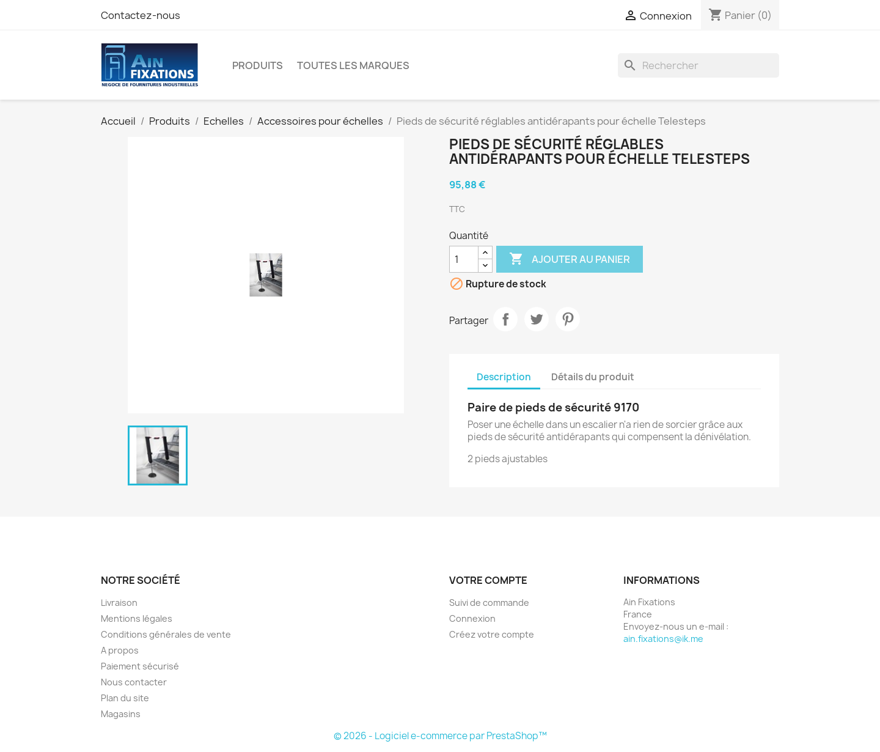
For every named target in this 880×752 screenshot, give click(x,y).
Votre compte (488, 580)
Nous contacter (134, 682)
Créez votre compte (491, 634)
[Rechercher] (698, 65)
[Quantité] (464, 259)
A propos (120, 650)
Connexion (472, 618)
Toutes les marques (353, 65)
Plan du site (125, 698)
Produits (257, 65)
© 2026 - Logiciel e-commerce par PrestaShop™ (440, 735)
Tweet (536, 319)
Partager (505, 319)
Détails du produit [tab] (592, 376)
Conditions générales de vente (166, 634)
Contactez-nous (140, 15)
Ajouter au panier (569, 259)
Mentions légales (136, 618)
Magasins (121, 714)
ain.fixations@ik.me (663, 638)
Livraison (119, 602)
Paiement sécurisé (140, 666)
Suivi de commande (489, 602)
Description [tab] (504, 376)
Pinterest (568, 319)
